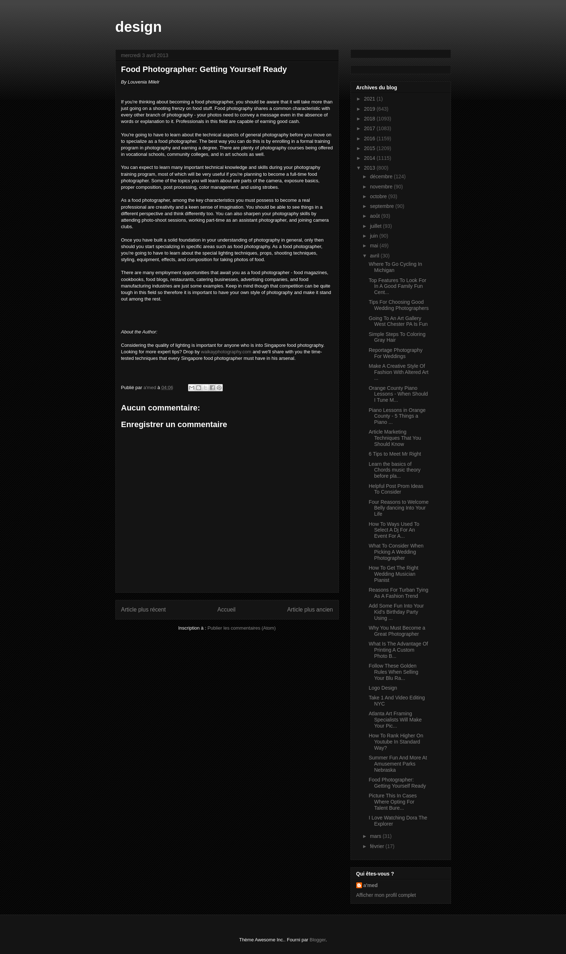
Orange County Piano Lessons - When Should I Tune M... (398, 394)
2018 (370, 119)
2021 (370, 99)
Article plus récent (143, 609)
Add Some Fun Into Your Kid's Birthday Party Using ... (396, 612)
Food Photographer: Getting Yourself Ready (397, 783)
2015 (370, 148)
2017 (370, 128)
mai (374, 245)
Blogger (317, 939)
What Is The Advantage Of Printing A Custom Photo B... (398, 650)
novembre (382, 186)
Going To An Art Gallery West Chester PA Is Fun (398, 321)
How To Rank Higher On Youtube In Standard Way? (396, 742)
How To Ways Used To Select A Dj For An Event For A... (394, 530)
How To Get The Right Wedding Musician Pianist (393, 574)
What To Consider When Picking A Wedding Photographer (396, 552)
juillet (376, 226)
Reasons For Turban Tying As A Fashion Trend (398, 593)
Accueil (226, 609)
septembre (382, 206)
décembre (382, 176)
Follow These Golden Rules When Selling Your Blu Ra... (393, 672)
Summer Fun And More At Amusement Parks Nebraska (398, 764)
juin (374, 236)
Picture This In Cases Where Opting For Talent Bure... (393, 802)
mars (376, 836)
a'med (370, 885)
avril (375, 256)
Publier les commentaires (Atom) (242, 628)
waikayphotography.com (226, 351)
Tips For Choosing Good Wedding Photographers (399, 305)
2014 (370, 158)
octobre (379, 196)
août (375, 216)
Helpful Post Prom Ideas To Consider (396, 489)
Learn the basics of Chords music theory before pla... (394, 470)
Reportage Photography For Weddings (395, 353)
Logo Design (383, 688)
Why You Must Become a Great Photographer (397, 631)
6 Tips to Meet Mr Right (395, 454)
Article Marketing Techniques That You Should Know (395, 438)
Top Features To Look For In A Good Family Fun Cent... (397, 286)
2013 (370, 168)
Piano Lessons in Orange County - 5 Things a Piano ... (397, 416)
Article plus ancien (310, 609)
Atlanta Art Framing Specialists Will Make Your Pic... (395, 720)
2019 (370, 109)
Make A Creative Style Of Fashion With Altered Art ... (398, 372)
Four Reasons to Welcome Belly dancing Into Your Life (398, 508)
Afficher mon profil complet (386, 895)
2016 (370, 138)
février (378, 846)
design (138, 27)
